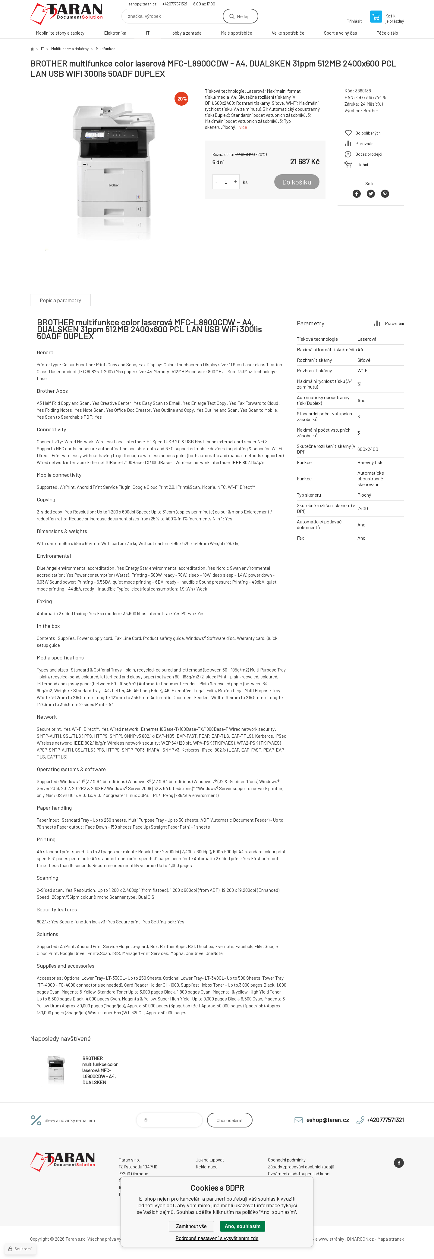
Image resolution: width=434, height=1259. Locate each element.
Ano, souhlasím (242, 1226)
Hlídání (362, 164)
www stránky (331, 1239)
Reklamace (207, 1166)
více (243, 127)
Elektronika (115, 33)
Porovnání (365, 143)
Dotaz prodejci (369, 154)
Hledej (242, 16)
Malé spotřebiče (236, 33)
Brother (370, 110)
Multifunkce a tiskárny (70, 48)
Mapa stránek (390, 1239)
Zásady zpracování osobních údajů (301, 1166)
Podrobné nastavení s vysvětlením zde (217, 1238)
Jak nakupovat (210, 1159)
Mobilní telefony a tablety (60, 33)
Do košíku (296, 182)
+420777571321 (174, 4)
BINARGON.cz (360, 1239)
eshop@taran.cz (142, 4)
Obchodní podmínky (287, 1159)
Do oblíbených (368, 132)
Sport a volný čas (340, 33)
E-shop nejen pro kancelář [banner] (66, 14)
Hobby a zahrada (185, 33)
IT (148, 33)
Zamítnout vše (191, 1226)
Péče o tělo (387, 33)
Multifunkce (105, 48)
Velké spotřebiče (288, 33)
